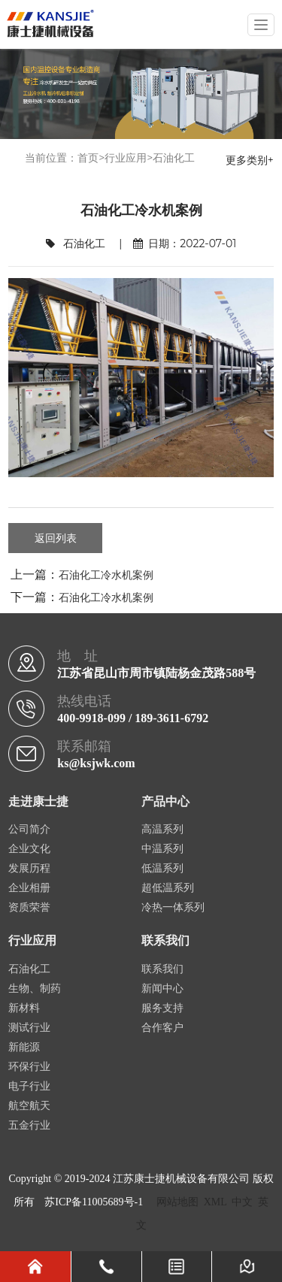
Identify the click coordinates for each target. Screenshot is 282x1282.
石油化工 (174, 158)
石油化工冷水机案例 (106, 575)
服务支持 (162, 1008)
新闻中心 (162, 988)
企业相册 (29, 887)
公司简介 (29, 829)
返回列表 (56, 538)
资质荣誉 (29, 907)
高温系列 (162, 829)
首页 (88, 158)
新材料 (24, 1008)
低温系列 (162, 868)
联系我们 (162, 969)
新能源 (24, 1047)
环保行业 (29, 1066)
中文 (242, 1202)
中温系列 (162, 848)
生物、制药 (34, 988)
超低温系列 (167, 887)
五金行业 (29, 1125)
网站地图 (177, 1202)
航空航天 (29, 1105)
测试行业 (29, 1027)
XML (215, 1202)
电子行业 (29, 1086)
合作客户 (162, 1027)
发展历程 (29, 868)
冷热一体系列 (173, 907)
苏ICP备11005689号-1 (93, 1202)
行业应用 (126, 158)
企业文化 (29, 848)
